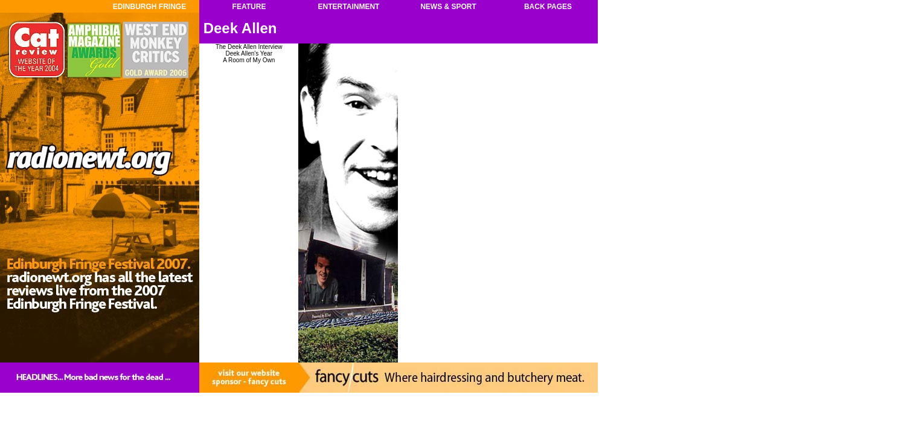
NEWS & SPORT (448, 6)
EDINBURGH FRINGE (149, 6)
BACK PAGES (548, 6)
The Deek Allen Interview (249, 47)
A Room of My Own (249, 60)
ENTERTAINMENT (349, 6)
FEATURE (249, 6)
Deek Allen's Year (248, 53)
